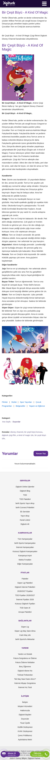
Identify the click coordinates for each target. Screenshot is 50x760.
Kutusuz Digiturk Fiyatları (25, 604)
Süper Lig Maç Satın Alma (25, 631)
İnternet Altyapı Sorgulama (25, 683)
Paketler (25, 579)
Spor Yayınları (26, 402)
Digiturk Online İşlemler (25, 487)
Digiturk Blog (25, 491)
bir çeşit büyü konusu (33, 432)
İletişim (25, 702)
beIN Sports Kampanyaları (24, 543)
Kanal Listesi (25, 520)
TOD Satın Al (25, 608)
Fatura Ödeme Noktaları (25, 662)
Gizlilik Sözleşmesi (25, 727)
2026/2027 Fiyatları (25, 591)
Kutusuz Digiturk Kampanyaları (25, 551)
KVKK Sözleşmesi (25, 731)
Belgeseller (20, 406)
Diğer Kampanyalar (25, 564)
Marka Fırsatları (25, 560)
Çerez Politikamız (25, 735)
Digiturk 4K (25, 524)
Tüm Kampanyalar (25, 539)
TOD (25, 495)
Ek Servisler (25, 512)
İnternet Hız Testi (25, 687)
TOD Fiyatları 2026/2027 (25, 595)
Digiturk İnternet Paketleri (25, 587)
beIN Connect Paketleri (25, 507)
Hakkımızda (25, 710)
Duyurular (25, 719)
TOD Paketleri (25, 499)
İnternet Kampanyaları (25, 547)
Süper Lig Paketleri (25, 583)
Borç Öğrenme (25, 667)
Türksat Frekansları (25, 675)
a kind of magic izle (25, 435)
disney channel (16, 432)
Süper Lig (25, 627)
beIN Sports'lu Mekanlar (25, 639)
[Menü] (44, 3)
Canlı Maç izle (25, 635)
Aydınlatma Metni (25, 740)
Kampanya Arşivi (25, 556)
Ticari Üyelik (25, 723)
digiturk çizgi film (9, 435)
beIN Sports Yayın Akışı (25, 503)
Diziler (14, 402)
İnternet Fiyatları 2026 (25, 599)
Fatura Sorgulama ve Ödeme (25, 658)
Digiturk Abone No (25, 671)
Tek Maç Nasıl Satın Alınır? (25, 679)
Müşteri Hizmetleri (25, 706)
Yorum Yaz (41, 453)
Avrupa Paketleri (24, 612)
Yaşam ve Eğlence (37, 406)
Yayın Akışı (25, 516)
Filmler (5, 402)
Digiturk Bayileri (25, 715)
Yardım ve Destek (25, 654)
